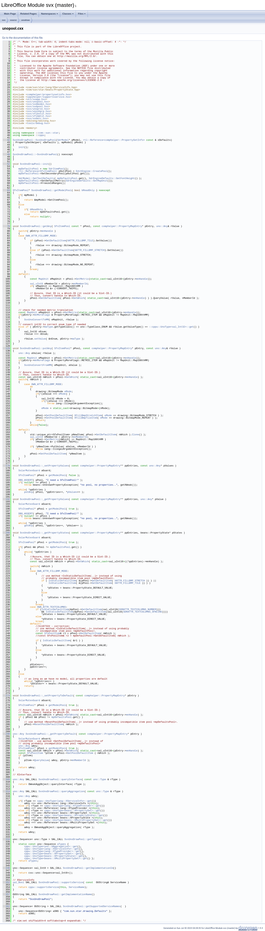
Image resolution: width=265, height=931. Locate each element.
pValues (72, 492)
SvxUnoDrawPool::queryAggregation (61, 791)
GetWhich (78, 298)
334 (6, 839)
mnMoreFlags (42, 314)
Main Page (10, 13)
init (21, 147)
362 (6, 906)
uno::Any (162, 226)
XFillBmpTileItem (85, 417)
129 (6, 348)
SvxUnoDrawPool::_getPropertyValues (44, 499)
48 (6, 154)
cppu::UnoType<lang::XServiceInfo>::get (64, 801)
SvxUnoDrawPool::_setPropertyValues (44, 465)
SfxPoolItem (52, 633)
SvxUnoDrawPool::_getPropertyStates (44, 532)
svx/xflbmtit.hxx (38, 116)
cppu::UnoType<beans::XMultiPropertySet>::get (75, 820)
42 (6, 140)
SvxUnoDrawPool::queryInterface (60, 779)
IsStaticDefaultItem (62, 580)
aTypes (61, 844)
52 (6, 164)
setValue (40, 338)
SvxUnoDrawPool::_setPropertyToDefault (46, 695)
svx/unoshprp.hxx (38, 111)
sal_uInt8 (36, 283)
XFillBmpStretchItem (88, 415)
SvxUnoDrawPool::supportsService (60, 882)
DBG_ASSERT (25, 480)
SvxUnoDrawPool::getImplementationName (65, 894)
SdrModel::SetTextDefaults (36, 178)
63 (6, 190)
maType (48, 326)
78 (6, 226)
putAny (28, 492)
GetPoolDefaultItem (80, 753)
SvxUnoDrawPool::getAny (36, 226)
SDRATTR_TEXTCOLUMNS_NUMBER (137, 609)
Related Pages (28, 13)
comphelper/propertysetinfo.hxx (48, 94)
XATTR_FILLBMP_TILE (80, 240)
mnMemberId (80, 283)
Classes (68, 13)
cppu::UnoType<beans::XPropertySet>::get (72, 810)
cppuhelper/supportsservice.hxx (48, 97)
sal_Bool (18, 882)
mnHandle (47, 231)
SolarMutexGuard (29, 470)
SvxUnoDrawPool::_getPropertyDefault (51, 734)
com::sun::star (48, 132)
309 (6, 779)
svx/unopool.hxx (38, 101)
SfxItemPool (21, 190)
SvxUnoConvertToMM (36, 319)
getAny (28, 525)
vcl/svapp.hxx (36, 99)
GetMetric (82, 279)
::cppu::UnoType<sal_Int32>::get (171, 326)
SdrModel (63, 140)
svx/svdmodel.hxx (38, 104)
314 (6, 791)
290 (6, 734)
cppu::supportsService (44, 887)
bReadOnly (88, 190)
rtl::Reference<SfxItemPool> (37, 171)
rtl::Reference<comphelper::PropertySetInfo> (114, 140)
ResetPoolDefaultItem (48, 724)
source (13, 20)
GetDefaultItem (56, 240)
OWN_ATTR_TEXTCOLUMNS (51, 607)
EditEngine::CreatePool (91, 171)
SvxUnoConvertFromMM (37, 365)
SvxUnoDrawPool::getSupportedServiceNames (91, 906)
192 (6, 499)
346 (6, 868)
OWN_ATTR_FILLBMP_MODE (41, 235)
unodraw (25, 20)
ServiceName (76, 887)
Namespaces (49, 13)
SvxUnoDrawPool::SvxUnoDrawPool (34, 140)
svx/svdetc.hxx (37, 118)
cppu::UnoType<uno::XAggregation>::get (50, 846)
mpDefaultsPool (28, 168)
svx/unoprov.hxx (38, 109)
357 (6, 894)
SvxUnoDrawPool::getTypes (81, 839)
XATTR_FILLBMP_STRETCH (89, 250)
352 (6, 882)
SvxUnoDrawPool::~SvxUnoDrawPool (35, 154)
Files (82, 13)
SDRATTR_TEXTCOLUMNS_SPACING (142, 611)
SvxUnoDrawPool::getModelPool (51, 190)
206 (6, 532)
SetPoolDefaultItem (58, 415)
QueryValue (41, 760)
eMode (68, 391)
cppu (41, 135)
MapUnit (43, 279)
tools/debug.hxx (38, 123)
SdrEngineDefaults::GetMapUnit (86, 180)
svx (3, 20)
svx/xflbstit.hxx (38, 113)
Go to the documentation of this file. (22, 37)
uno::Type (99, 779)
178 (6, 465)
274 (6, 695)
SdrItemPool (56, 168)
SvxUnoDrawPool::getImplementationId (88, 868)
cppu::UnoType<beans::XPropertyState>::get (73, 815)
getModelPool (57, 475)
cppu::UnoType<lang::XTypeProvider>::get (72, 805)
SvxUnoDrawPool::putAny (36, 348)
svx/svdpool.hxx (38, 106)
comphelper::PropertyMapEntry (122, 226)
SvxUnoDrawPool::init (34, 164)
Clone (135, 434)
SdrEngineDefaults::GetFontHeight (112, 178)
